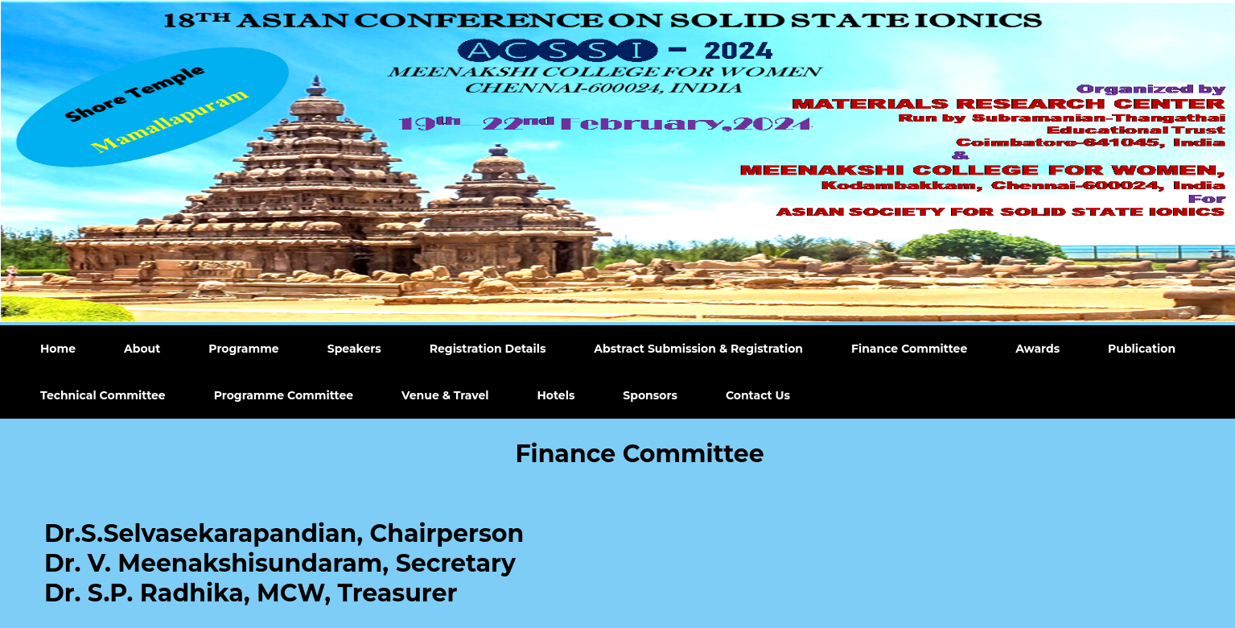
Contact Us (758, 395)
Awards (1037, 348)
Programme (243, 348)
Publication (1141, 348)
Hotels (556, 395)
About (142, 348)
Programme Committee (283, 395)
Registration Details (488, 348)
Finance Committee (909, 348)
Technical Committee (103, 395)
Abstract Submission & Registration (698, 348)
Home (58, 348)
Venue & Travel (444, 395)
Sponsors (650, 395)
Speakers (354, 348)
